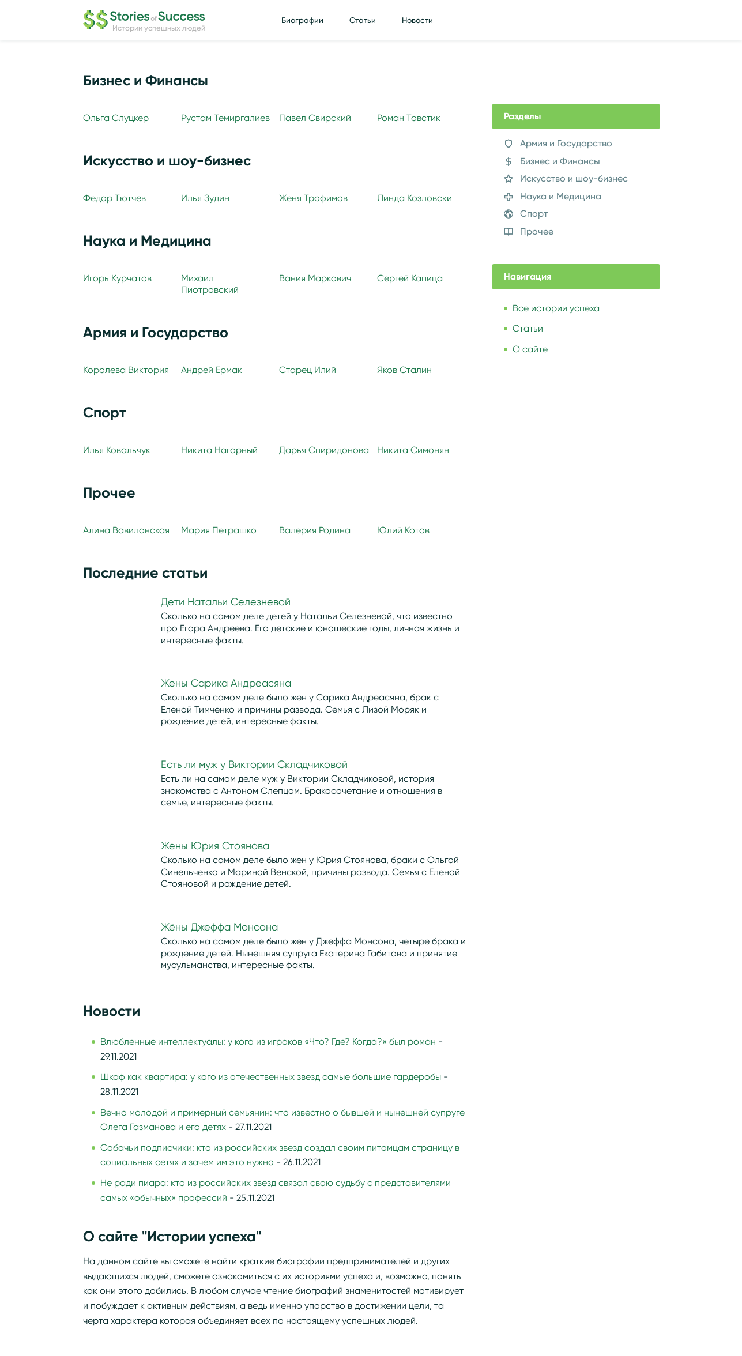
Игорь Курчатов (117, 278)
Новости (417, 20)
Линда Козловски (414, 198)
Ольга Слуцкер (116, 117)
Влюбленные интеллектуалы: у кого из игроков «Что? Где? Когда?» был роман (268, 1041)
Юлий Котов (403, 530)
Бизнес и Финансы (560, 161)
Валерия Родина (315, 530)
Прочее (536, 231)
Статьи (362, 20)
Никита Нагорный (219, 450)
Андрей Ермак (211, 369)
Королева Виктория (126, 369)
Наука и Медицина (560, 196)
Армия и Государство (566, 143)
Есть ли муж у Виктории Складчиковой (254, 764)
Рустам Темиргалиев (225, 117)
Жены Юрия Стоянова (215, 845)
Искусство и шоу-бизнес (574, 178)
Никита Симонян (413, 450)
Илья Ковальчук (116, 450)
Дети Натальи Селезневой (226, 602)
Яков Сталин (404, 369)
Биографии (302, 20)
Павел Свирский (315, 117)
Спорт (534, 213)
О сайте (530, 349)
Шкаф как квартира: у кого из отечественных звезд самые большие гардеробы (270, 1076)
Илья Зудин (205, 198)
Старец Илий (307, 369)
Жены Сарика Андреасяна (226, 683)
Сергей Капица (410, 278)
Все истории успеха (556, 308)
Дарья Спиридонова (324, 450)
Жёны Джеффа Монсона (219, 927)
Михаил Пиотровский (210, 284)
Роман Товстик (408, 117)
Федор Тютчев (114, 198)
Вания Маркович (315, 278)
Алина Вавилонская (126, 530)
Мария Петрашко (219, 530)
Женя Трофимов (313, 198)
